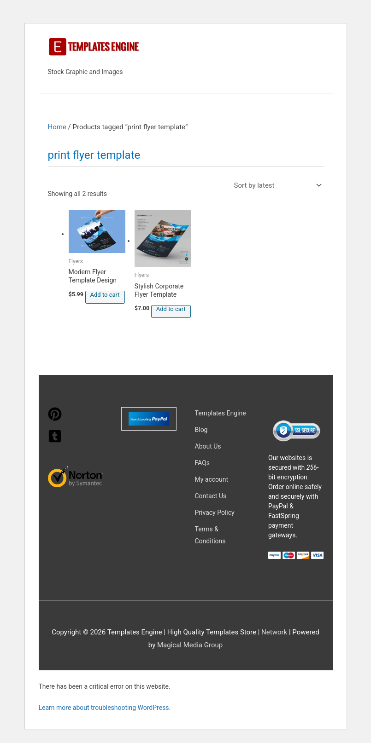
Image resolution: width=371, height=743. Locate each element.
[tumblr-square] (55, 440)
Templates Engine (220, 413)
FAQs (202, 463)
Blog (201, 429)
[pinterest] (55, 418)
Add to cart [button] (105, 294)
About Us (208, 446)
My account (212, 479)
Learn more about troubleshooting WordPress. (105, 707)
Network (274, 632)
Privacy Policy (215, 512)
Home (57, 127)
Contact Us (211, 496)
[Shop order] (276, 185)
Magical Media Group (190, 645)
